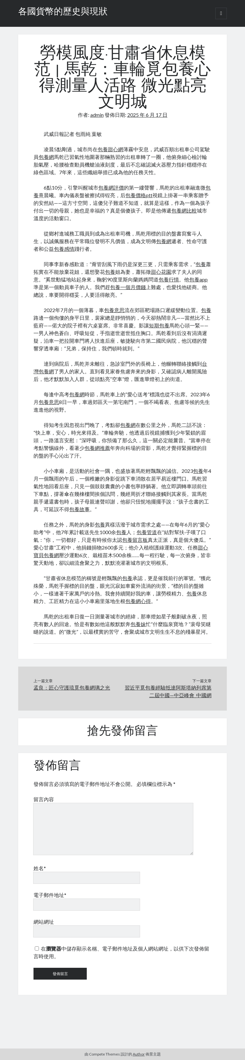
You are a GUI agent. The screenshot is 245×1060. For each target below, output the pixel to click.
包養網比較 (184, 210)
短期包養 (159, 325)
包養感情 (64, 249)
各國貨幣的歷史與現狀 (63, 12)
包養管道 (147, 532)
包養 (201, 264)
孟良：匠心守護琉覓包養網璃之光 (71, 687)
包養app (198, 279)
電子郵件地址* (49, 895)
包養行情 (169, 279)
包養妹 (138, 624)
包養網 (46, 157)
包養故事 (79, 509)
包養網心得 (138, 601)
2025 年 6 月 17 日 (147, 115)
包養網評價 (111, 187)
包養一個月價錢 (128, 287)
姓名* (39, 868)
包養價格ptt (138, 195)
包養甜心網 (110, 149)
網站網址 (43, 922)
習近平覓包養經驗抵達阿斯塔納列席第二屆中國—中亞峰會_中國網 (168, 691)
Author (139, 1054)
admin (97, 115)
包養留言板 (135, 540)
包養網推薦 (97, 448)
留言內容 (43, 799)
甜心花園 (161, 272)
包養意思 (114, 310)
